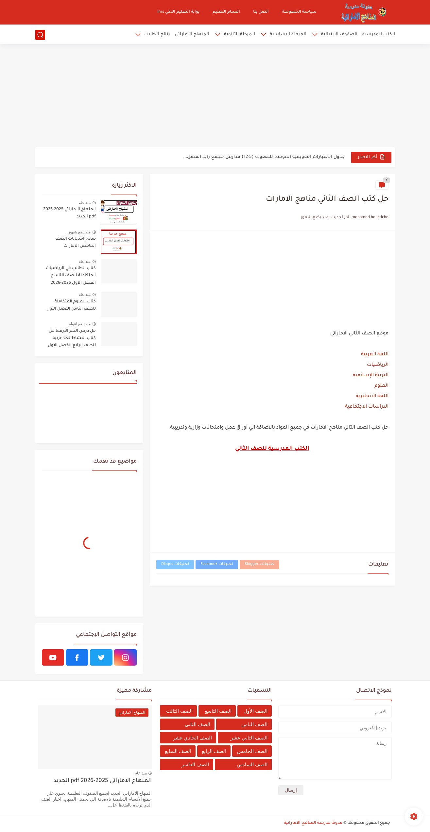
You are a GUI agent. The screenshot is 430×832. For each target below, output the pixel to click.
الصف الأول (255, 711)
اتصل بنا (261, 12)
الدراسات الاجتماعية (366, 407)
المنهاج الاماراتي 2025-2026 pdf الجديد (69, 213)
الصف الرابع (214, 751)
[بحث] (40, 35)
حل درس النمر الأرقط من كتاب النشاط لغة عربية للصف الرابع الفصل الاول (72, 338)
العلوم (381, 386)
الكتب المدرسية (378, 34)
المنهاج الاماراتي (192, 34)
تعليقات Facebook (216, 564)
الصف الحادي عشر (192, 737)
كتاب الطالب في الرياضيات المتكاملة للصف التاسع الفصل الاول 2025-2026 (71, 275)
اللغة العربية (374, 354)
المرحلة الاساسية (288, 34)
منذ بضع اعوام (80, 324)
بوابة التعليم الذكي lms (178, 12)
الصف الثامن (254, 724)
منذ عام (84, 202)
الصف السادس (252, 764)
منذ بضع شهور (79, 232)
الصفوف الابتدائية (339, 34)
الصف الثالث (179, 711)
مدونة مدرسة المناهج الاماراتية (313, 823)
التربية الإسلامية (370, 375)
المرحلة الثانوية (239, 34)
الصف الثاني (197, 724)
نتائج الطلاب (157, 34)
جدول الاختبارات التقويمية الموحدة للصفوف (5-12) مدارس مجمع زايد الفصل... (264, 157)
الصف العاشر (195, 764)
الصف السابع (178, 751)
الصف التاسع (218, 711)
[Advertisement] (215, 96)
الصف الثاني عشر (249, 737)
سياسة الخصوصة (299, 12)
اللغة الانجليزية (372, 396)
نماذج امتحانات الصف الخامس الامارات (75, 242)
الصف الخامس (252, 751)
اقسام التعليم (226, 12)
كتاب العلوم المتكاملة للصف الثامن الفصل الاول (71, 305)
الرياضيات (377, 365)
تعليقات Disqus (175, 564)
